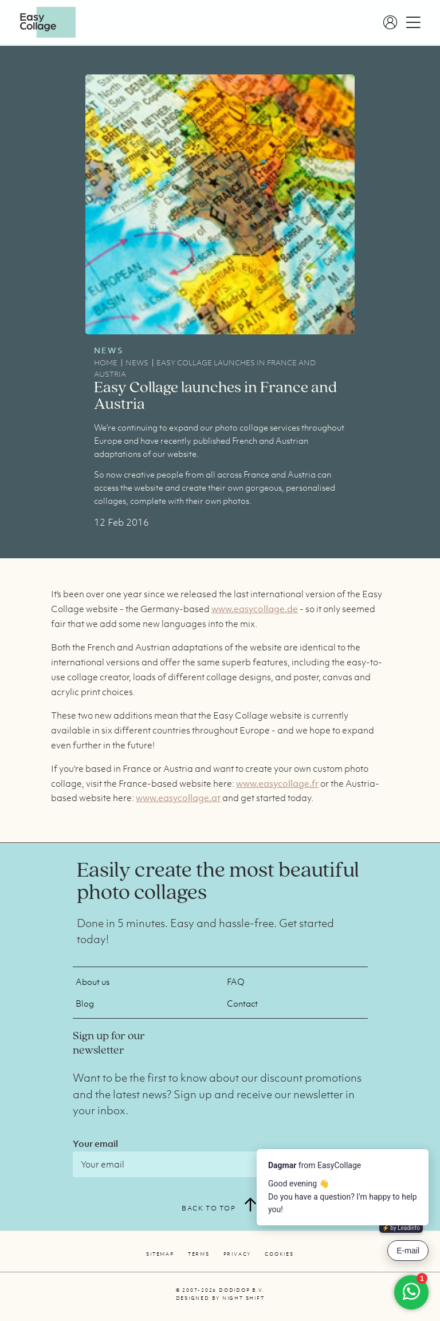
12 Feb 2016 (121, 522)
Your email (95, 1143)
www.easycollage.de (254, 608)
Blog (85, 1003)
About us (92, 981)
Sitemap (160, 1254)
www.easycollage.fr (277, 783)
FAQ (236, 981)
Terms (199, 1254)
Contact (242, 1003)
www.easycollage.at (178, 797)
